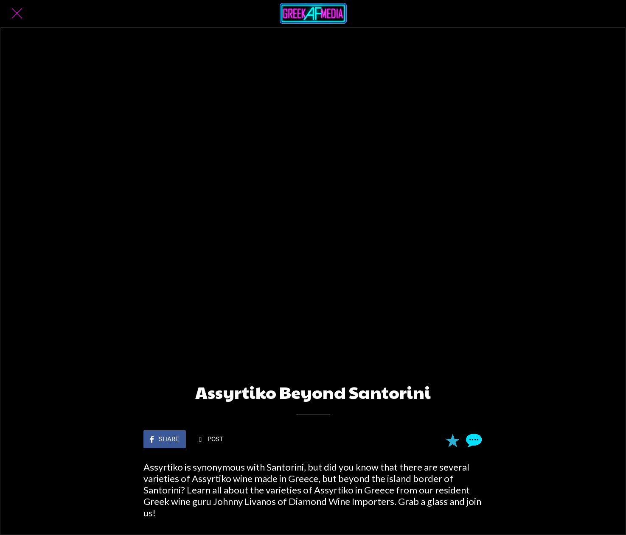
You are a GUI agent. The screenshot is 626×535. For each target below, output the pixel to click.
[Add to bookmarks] (452, 440)
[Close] (17, 13)
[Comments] (473, 440)
